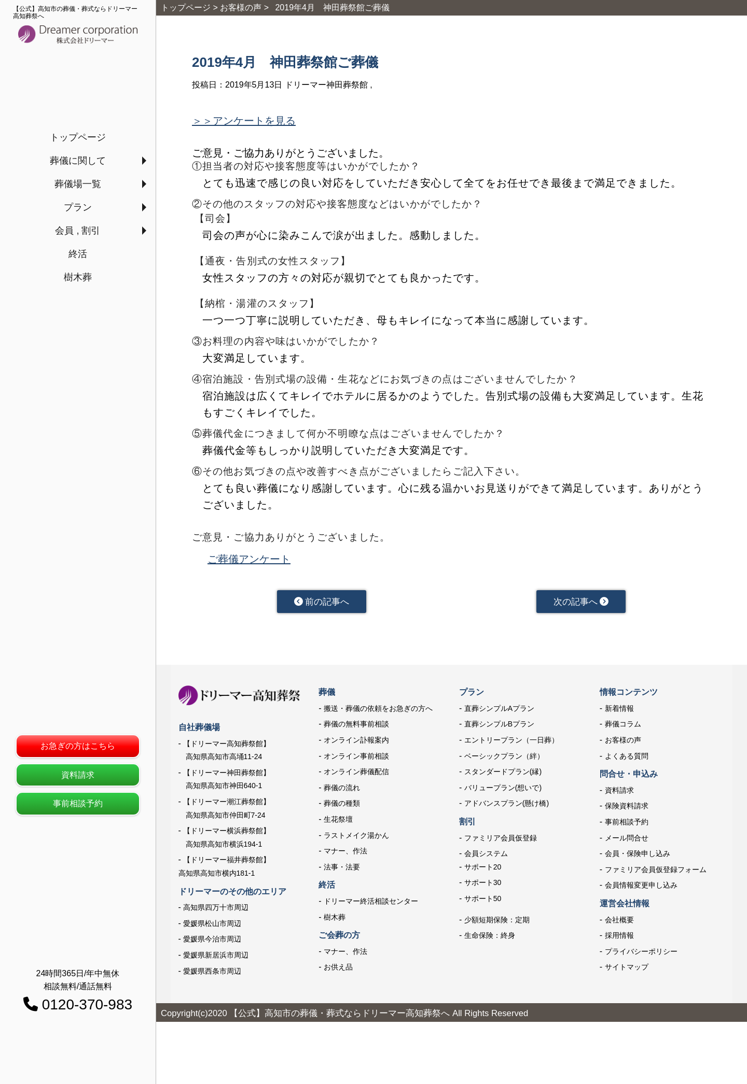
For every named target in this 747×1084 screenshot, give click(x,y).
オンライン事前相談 (356, 760)
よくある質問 (626, 760)
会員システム (486, 857)
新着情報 (619, 712)
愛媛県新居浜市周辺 (215, 959)
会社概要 (619, 924)
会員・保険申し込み (637, 857)
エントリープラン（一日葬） (511, 744)
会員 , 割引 (77, 230)
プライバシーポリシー (641, 955)
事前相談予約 (78, 803)
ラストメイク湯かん (356, 839)
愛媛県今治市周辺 (212, 943)
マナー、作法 (345, 855)
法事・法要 (342, 871)
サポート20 (483, 871)
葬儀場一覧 (77, 184)
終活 (77, 254)
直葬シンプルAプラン (499, 712)
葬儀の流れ (342, 792)
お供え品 (338, 971)
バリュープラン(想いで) (503, 792)
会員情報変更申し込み (641, 890)
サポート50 (483, 902)
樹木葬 (78, 277)
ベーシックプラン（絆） (504, 760)
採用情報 (619, 939)
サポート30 (483, 887)
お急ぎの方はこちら (77, 745)
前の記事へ (321, 603)
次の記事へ (581, 603)
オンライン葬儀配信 (356, 776)
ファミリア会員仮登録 (500, 842)
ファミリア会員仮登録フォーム (656, 873)
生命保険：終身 (489, 939)
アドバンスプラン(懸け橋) (506, 808)
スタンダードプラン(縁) (503, 776)
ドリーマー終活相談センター (371, 905)
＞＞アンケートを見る (244, 120)
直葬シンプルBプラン (499, 728)
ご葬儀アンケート (249, 559)
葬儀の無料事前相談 (356, 728)
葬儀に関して (78, 160)
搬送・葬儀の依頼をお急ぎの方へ (378, 712)
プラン (78, 207)
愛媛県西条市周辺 (212, 975)
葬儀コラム (623, 728)
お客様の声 (623, 744)
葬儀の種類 (342, 808)
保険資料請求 (626, 810)
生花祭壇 (338, 823)
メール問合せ (626, 842)
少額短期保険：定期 (497, 924)
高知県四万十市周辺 (215, 911)
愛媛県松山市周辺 (212, 927)
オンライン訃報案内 (356, 744)
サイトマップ (626, 971)
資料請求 (77, 775)
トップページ (78, 137)
